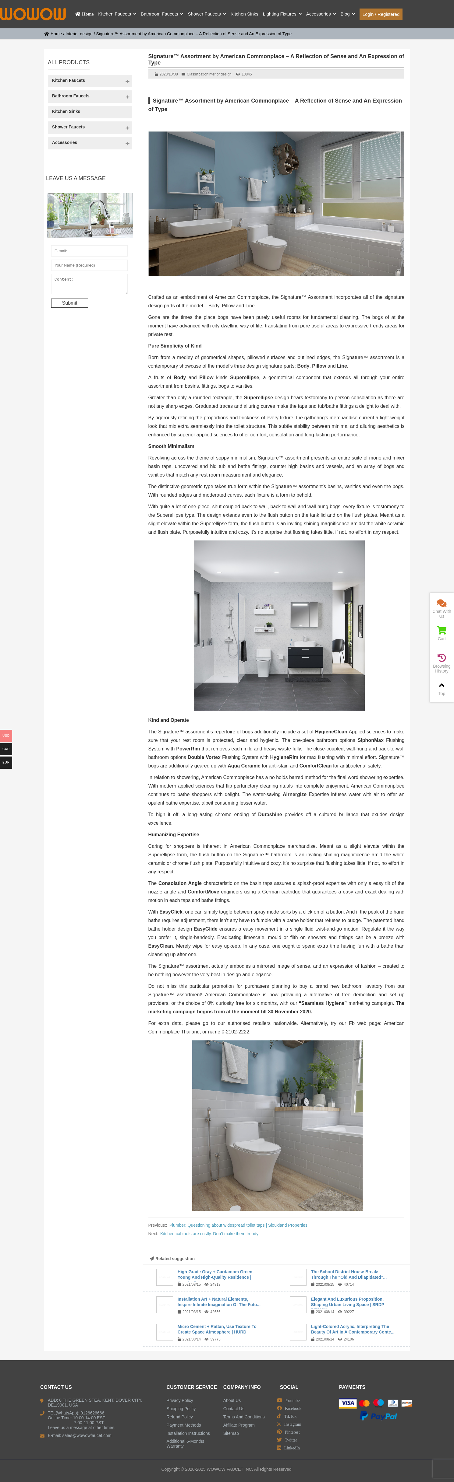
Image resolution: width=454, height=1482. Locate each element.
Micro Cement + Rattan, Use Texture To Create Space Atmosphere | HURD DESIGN (217, 1332)
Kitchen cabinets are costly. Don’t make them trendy (209, 1233)
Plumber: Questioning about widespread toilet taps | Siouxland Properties (238, 1225)
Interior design (79, 33)
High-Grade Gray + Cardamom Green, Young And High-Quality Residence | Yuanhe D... (216, 1277)
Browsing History (442, 663)
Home (53, 33)
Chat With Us (442, 609)
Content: (89, 285)
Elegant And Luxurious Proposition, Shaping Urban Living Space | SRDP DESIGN (347, 1304)
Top (442, 688)
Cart (442, 633)
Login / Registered (381, 14)
